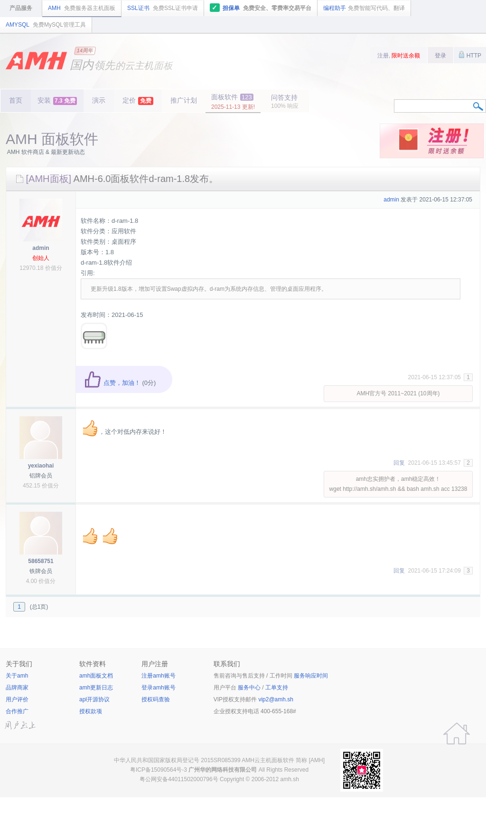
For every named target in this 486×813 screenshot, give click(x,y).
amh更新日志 (96, 687)
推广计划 (183, 100)
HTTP (469, 54)
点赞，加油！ (112, 382)
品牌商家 (17, 687)
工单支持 (276, 687)
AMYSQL (46, 24)
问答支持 (285, 101)
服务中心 (249, 687)
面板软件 (233, 101)
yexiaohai (41, 465)
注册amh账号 (158, 675)
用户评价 (17, 699)
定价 (137, 100)
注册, (399, 55)
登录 (440, 55)
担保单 (261, 7)
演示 (98, 100)
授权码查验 (155, 699)
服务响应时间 (311, 675)
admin (40, 248)
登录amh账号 (158, 687)
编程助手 (364, 8)
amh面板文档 (96, 675)
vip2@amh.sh (275, 699)
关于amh (17, 675)
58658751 (40, 561)
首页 (15, 100)
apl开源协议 (94, 699)
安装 (57, 100)
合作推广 (17, 711)
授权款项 (90, 711)
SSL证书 (162, 8)
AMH (81, 8)
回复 (399, 462)
